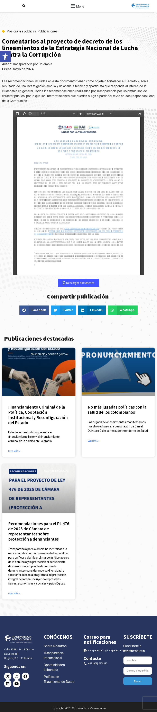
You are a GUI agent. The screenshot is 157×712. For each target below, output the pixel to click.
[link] (5, 56)
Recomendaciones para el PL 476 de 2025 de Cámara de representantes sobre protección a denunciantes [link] (38, 531)
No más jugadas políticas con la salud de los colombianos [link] (117, 409)
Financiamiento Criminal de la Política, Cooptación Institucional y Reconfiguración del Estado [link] (38, 414)
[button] (76, 6)
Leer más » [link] (14, 450)
